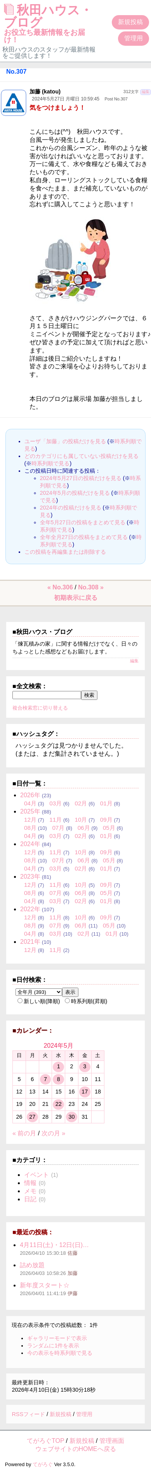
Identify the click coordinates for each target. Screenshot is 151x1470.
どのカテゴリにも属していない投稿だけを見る (81, 456)
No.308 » (91, 587)
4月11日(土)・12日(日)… (54, 1245)
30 (71, 1117)
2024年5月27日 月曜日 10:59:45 (65, 99)
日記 (30, 1199)
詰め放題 (32, 1265)
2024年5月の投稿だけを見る (75, 493)
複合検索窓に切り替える (40, 708)
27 (32, 1117)
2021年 (30, 941)
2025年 (30, 811)
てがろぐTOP (45, 1440)
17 (85, 1091)
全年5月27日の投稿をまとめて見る (82, 522)
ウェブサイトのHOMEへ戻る (75, 1449)
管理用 (133, 38)
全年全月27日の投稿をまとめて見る (84, 537)
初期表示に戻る (75, 597)
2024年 (30, 844)
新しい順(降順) (38, 1001)
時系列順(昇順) (86, 1001)
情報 (30, 1183)
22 (59, 1104)
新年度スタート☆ (44, 1285)
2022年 (30, 909)
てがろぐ (43, 1464)
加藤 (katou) (45, 91)
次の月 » (53, 1133)
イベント (36, 1174)
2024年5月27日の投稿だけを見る (80, 478)
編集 (145, 92)
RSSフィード (28, 1414)
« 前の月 (24, 1133)
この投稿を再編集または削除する (65, 552)
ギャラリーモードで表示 (57, 1338)
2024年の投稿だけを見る (70, 507)
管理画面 (111, 1440)
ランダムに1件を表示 (53, 1345)
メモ (30, 1191)
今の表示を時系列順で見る (59, 1353)
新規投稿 (130, 22)
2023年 (30, 876)
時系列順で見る (50, 463)
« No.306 (60, 587)
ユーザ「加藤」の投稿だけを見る (65, 441)
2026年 (30, 795)
